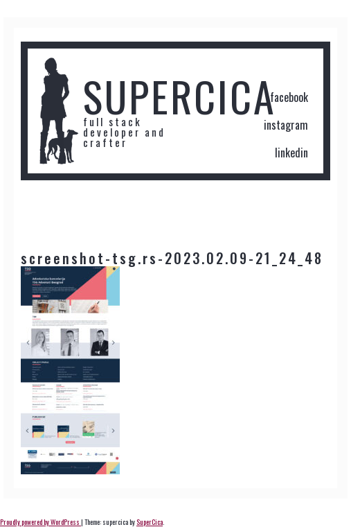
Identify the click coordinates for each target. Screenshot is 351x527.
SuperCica (149, 522)
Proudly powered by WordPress (40, 522)
